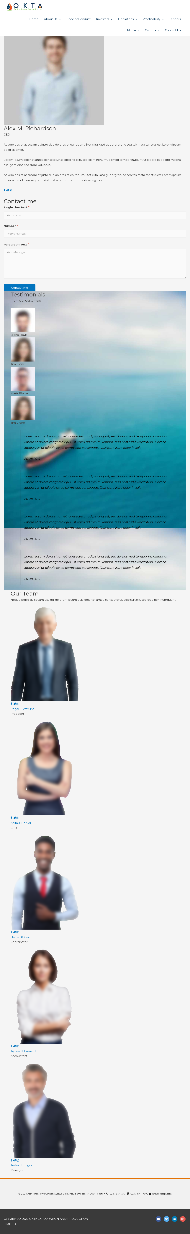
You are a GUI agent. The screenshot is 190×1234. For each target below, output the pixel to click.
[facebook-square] (159, 1219)
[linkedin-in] (175, 1219)
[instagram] (183, 1219)
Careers (150, 30)
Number (11, 226)
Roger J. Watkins (22, 709)
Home (33, 19)
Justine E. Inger (21, 1165)
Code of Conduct (78, 19)
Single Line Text (17, 207)
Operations (126, 19)
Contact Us (173, 30)
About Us (50, 19)
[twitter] (167, 1219)
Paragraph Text (16, 244)
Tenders (175, 19)
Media (131, 30)
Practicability (151, 19)
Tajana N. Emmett (23, 1051)
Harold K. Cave (21, 937)
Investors (102, 19)
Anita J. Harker (21, 823)
